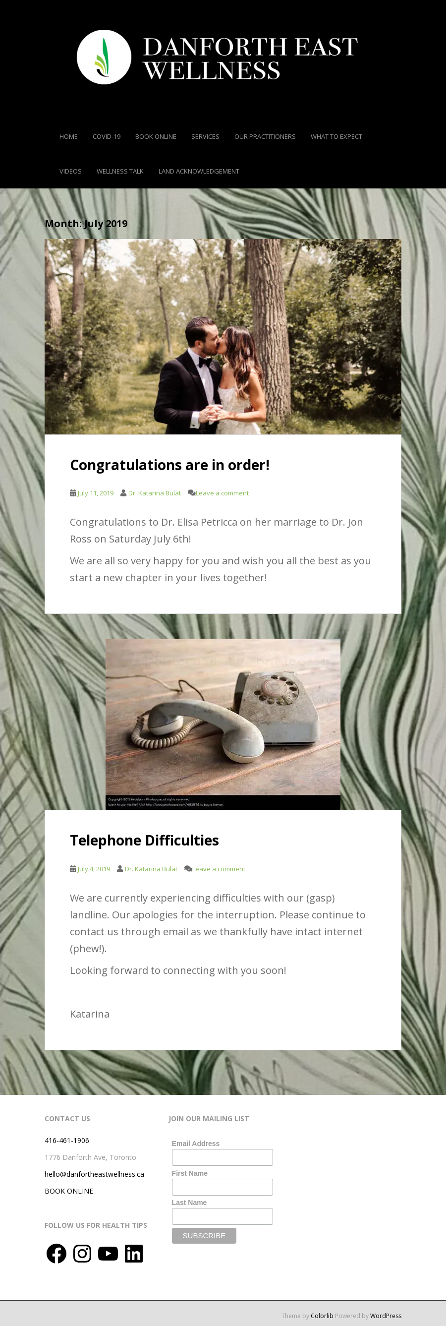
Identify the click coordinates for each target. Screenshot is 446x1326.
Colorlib (322, 1316)
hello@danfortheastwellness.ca (94, 1174)
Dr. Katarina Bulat (154, 492)
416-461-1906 (67, 1140)
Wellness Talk (120, 171)
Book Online (155, 136)
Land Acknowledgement (199, 171)
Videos (70, 171)
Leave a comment (222, 492)
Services (205, 136)
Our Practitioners (265, 136)
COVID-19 (106, 136)
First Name (190, 1173)
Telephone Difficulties (144, 840)
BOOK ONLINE (69, 1191)
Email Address (196, 1143)
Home (68, 136)
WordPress (385, 1316)
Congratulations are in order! (170, 464)
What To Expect (336, 136)
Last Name (189, 1202)
